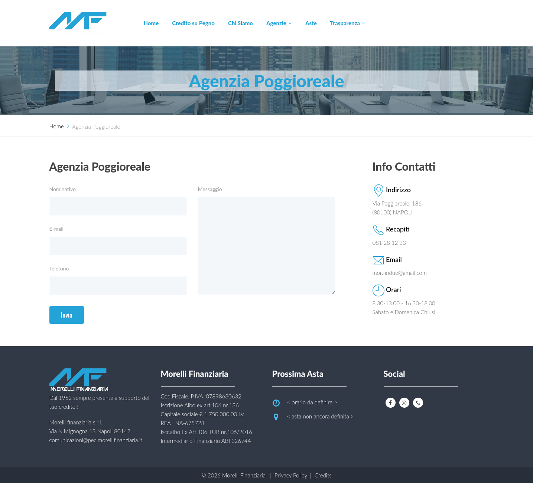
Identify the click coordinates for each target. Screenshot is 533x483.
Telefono (59, 268)
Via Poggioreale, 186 (397, 203)
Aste (311, 23)
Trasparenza (345, 23)
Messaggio (210, 189)
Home (151, 23)
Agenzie (276, 23)
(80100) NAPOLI (393, 212)
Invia (66, 314)
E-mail (56, 229)
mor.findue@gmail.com (400, 272)
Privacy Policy (290, 475)
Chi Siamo (240, 23)
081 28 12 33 (389, 242)
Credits (323, 475)
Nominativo (62, 189)
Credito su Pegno (193, 23)
